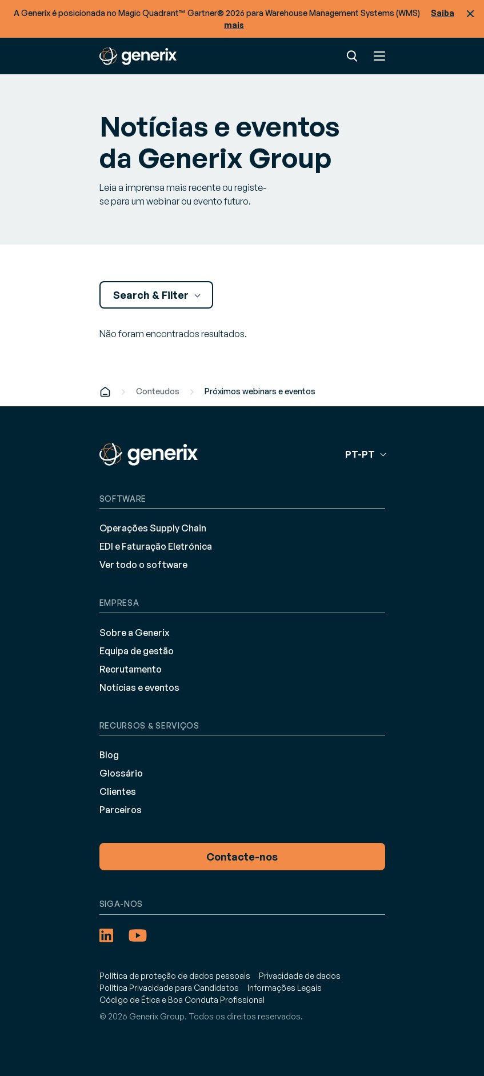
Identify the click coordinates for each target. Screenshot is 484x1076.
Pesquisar (352, 56)
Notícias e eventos (139, 687)
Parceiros (120, 809)
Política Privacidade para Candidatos (169, 988)
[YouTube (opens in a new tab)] (138, 935)
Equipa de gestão (136, 651)
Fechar (470, 13)
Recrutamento (130, 669)
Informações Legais (284, 988)
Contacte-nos (242, 856)
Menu (379, 56)
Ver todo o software (143, 564)
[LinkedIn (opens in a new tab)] (106, 935)
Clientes (117, 791)
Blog (109, 755)
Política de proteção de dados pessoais (174, 976)
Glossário (121, 773)
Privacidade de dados (300, 976)
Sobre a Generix (134, 632)
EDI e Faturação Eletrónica (155, 546)
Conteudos (157, 391)
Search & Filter (152, 295)
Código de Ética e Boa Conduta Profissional (182, 1000)
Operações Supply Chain (152, 528)
